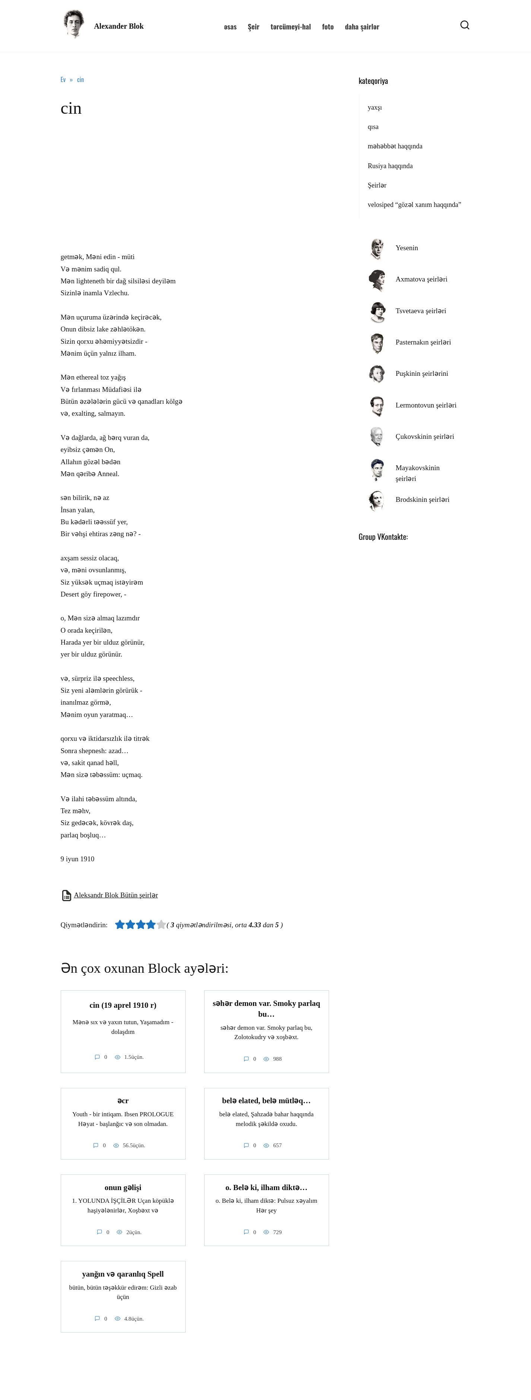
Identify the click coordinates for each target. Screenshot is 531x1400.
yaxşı (375, 107)
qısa (373, 126)
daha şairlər (362, 26)
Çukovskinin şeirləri (425, 436)
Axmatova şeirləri (422, 279)
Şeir (253, 26)
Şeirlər (377, 185)
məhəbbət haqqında (395, 146)
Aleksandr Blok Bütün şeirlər (116, 895)
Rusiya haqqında (390, 166)
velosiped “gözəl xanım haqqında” (414, 204)
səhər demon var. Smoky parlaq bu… (266, 1009)
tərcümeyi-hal (291, 26)
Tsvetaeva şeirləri (421, 311)
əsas (230, 26)
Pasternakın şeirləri (423, 342)
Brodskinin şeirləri (423, 499)
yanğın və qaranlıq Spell (123, 1274)
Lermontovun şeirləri (426, 405)
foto (328, 26)
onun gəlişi (123, 1187)
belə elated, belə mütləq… (266, 1101)
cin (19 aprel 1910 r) (122, 1005)
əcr (123, 1101)
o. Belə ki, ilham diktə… (266, 1187)
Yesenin (407, 248)
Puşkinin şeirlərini (422, 373)
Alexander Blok (119, 26)
